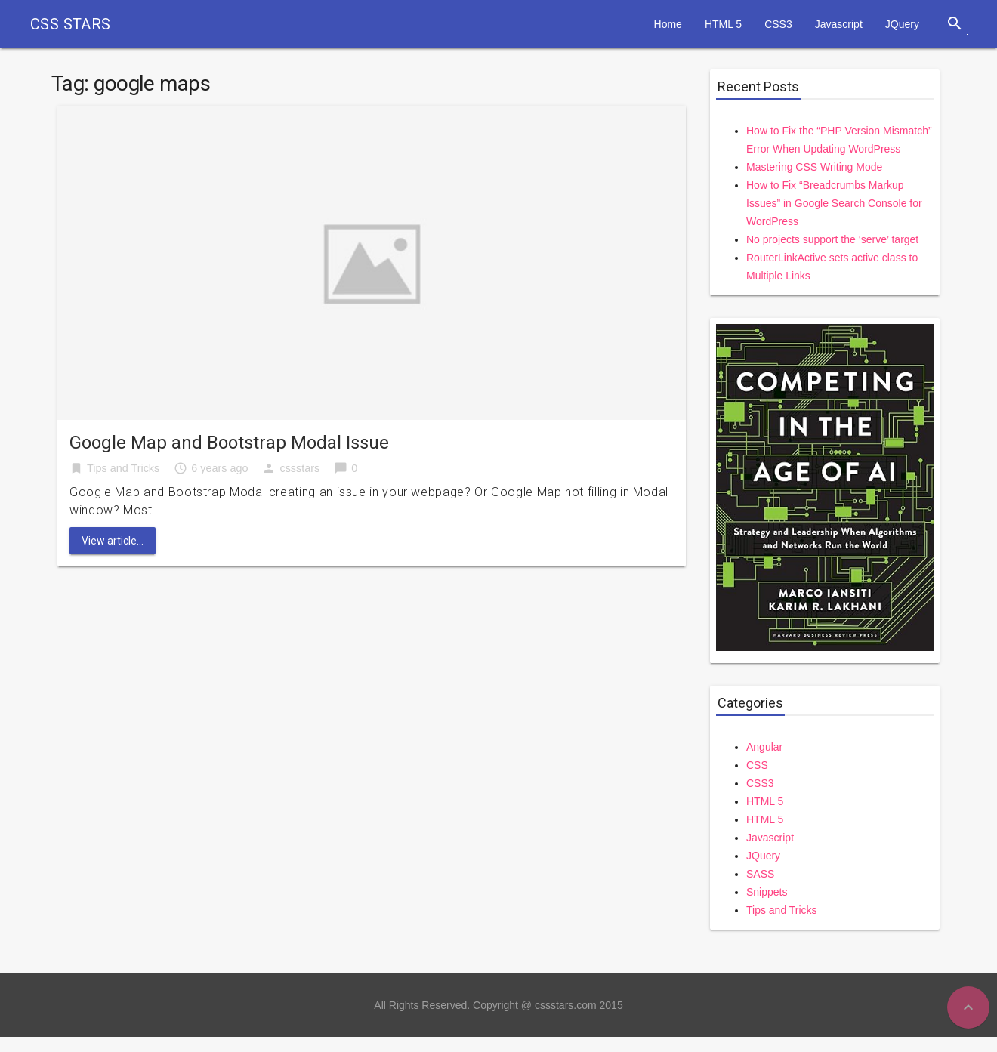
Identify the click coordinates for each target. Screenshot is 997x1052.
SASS (760, 874)
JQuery (902, 24)
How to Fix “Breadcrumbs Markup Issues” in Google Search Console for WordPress (834, 203)
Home (668, 24)
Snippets (766, 892)
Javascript (839, 24)
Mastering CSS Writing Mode (814, 167)
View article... (112, 540)
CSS (757, 765)
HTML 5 (723, 24)
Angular (764, 747)
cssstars (299, 468)
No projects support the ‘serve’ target (832, 239)
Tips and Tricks (123, 468)
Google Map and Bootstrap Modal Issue (229, 442)
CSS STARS (70, 24)
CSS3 (778, 24)
